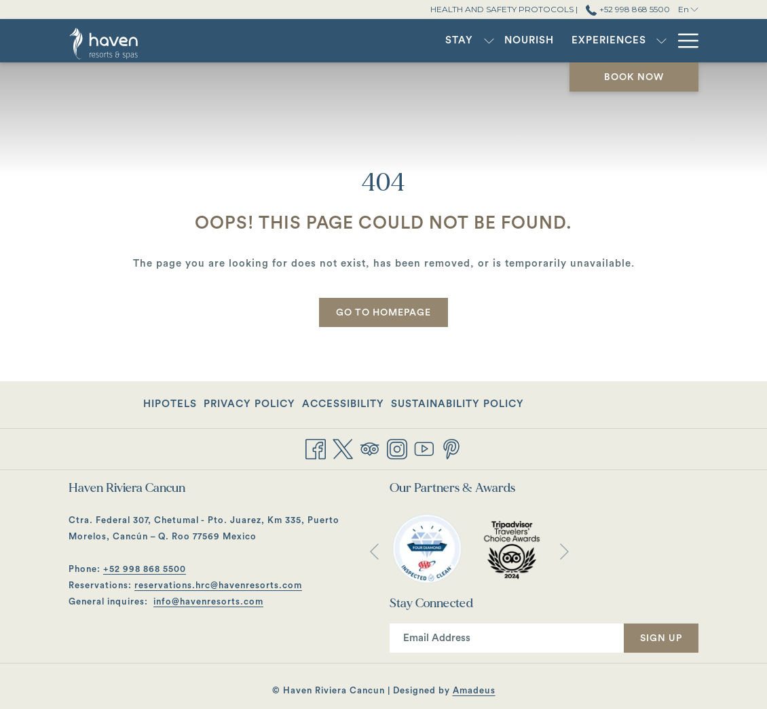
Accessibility (343, 404)
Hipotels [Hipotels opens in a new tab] (170, 407)
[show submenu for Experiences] (499, 40)
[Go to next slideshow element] (564, 551)
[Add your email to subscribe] (507, 638)
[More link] (683, 40)
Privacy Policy (249, 404)
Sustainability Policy (457, 404)
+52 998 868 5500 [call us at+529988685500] (627, 9)
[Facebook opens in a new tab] (315, 448)
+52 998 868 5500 (144, 568)
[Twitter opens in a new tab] (343, 448)
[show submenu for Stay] (326, 40)
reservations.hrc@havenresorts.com (218, 585)
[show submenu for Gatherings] (602, 40)
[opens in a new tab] (427, 548)
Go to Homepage (383, 313)
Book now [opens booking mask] (634, 77)
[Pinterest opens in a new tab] (451, 448)
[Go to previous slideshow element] (374, 551)
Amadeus (474, 690)
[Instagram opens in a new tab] (397, 448)
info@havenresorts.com (208, 601)
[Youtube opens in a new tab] (424, 448)
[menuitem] (297, 40)
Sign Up (661, 638)
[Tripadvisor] (370, 448)
